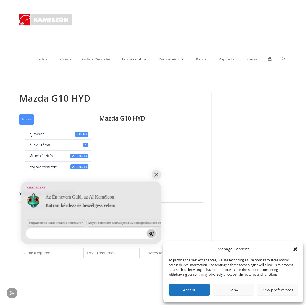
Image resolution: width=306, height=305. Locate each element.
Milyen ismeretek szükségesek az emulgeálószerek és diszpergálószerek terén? (85, 265)
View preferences (277, 289)
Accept (189, 289)
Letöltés (26, 119)
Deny (233, 289)
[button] (295, 249)
